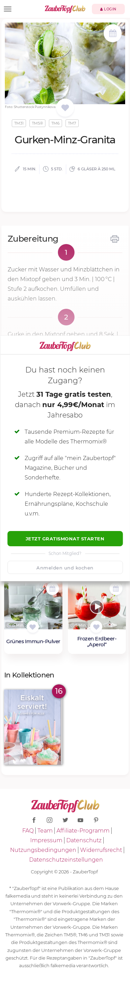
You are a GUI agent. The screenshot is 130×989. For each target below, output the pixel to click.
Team (45, 830)
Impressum (46, 840)
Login (108, 9)
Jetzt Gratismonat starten (65, 538)
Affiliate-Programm (83, 830)
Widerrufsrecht (101, 850)
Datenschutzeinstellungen (66, 859)
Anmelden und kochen (65, 567)
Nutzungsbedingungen (43, 850)
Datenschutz (84, 840)
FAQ (28, 830)
